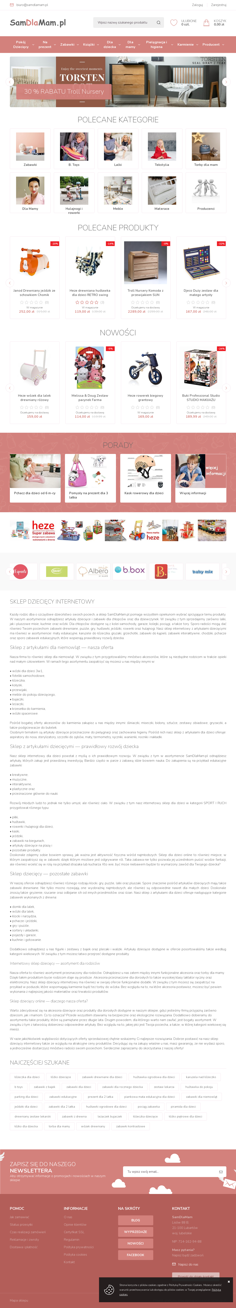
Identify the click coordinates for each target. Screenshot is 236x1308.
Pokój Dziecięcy (21, 44)
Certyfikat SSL (74, 1232)
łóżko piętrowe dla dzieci (185, 1116)
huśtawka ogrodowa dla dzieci (154, 1077)
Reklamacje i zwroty (24, 1239)
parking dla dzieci (26, 1097)
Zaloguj (197, 5)
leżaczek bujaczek (110, 1116)
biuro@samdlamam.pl (32, 5)
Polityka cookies (75, 1254)
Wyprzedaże (135, 1232)
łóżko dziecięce (61, 1077)
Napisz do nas (188, 1264)
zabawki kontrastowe (130, 1126)
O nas (68, 1217)
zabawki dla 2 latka (62, 1107)
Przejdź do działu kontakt (196, 1277)
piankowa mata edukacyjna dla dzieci (149, 1097)
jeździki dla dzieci (26, 1107)
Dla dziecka (110, 44)
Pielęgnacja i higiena (156, 44)
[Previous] (10, 82)
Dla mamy (130, 44)
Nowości (136, 1243)
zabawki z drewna (74, 1116)
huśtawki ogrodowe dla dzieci (106, 1107)
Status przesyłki (21, 1224)
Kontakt (69, 1262)
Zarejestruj (218, 5)
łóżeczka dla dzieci (27, 1077)
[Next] (226, 82)
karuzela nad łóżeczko (201, 1077)
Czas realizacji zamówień (28, 1232)
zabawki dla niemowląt (201, 1097)
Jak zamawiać (19, 1217)
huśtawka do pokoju (199, 1087)
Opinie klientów (75, 1224)
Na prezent (45, 44)
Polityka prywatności (79, 1247)
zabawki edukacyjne (63, 1097)
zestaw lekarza (164, 1087)
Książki (89, 44)
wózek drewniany (93, 1126)
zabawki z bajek (44, 1087)
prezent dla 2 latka (100, 1097)
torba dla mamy (59, 1126)
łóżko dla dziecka (26, 1126)
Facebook (135, 1255)
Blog (135, 1220)
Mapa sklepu (19, 1300)
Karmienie (185, 44)
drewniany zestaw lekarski (33, 1116)
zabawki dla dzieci (78, 1087)
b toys (19, 1087)
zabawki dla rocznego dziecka (122, 1087)
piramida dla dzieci (183, 1107)
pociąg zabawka (149, 1107)
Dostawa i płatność (24, 1247)
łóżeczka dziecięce (145, 1116)
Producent (211, 44)
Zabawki (67, 44)
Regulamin (71, 1239)
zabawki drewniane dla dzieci (102, 1077)
